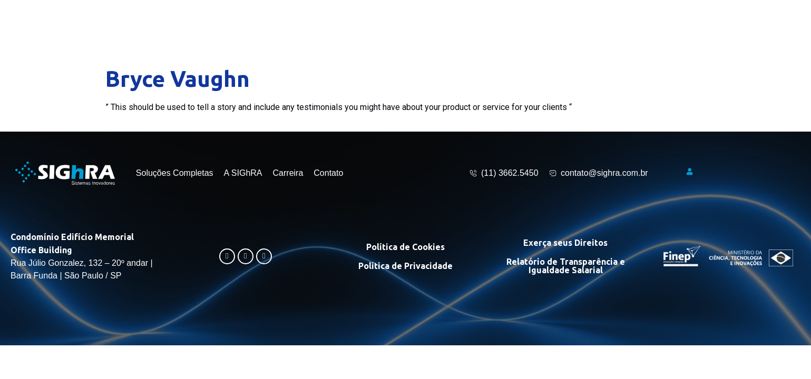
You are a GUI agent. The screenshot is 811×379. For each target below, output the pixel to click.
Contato (328, 172)
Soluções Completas (174, 172)
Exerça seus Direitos (565, 242)
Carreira (288, 172)
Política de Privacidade (405, 266)
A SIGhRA (243, 172)
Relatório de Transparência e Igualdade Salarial (565, 266)
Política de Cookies (405, 247)
